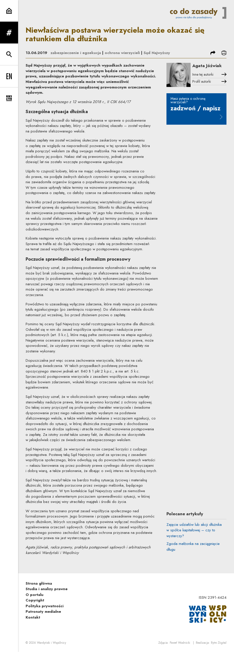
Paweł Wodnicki (180, 642)
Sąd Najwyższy (157, 53)
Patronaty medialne (43, 611)
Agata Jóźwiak (207, 65)
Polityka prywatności (45, 606)
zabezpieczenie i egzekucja (75, 53)
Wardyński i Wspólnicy (51, 642)
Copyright (35, 600)
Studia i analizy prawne (47, 589)
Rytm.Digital (218, 642)
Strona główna (39, 583)
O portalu (34, 594)
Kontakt (33, 617)
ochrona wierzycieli (122, 53)
